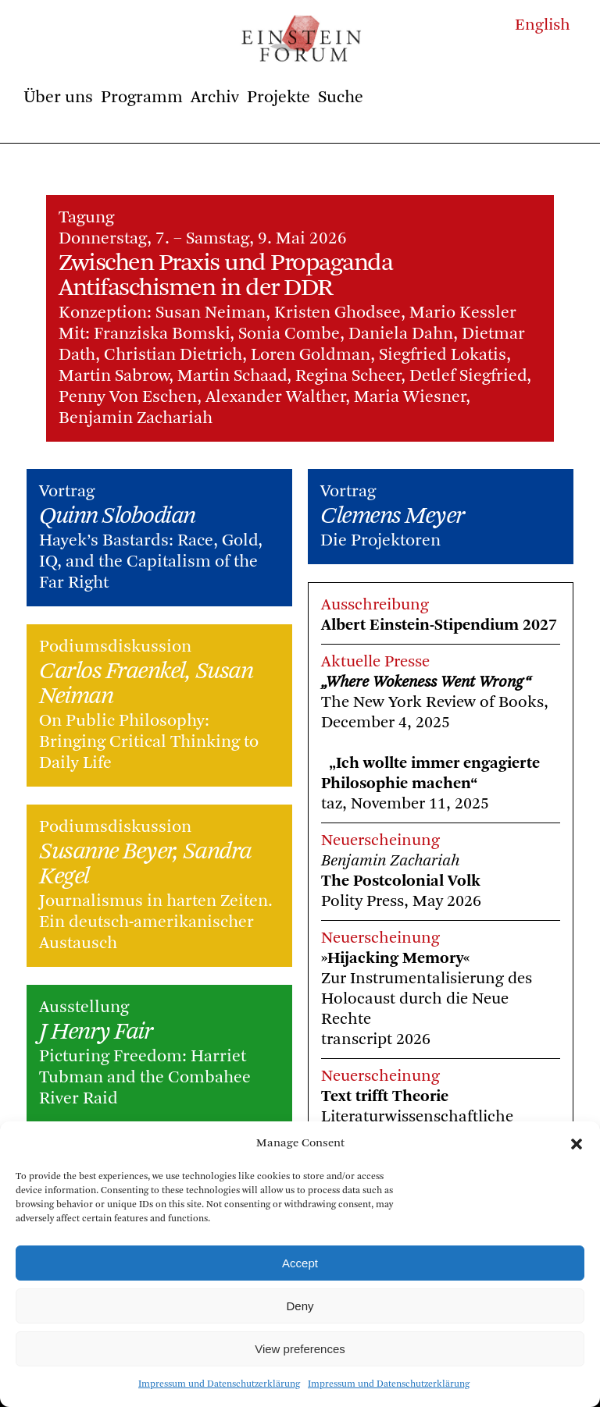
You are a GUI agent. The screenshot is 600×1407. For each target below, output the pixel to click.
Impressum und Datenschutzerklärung (219, 1384)
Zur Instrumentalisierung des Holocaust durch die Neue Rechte (426, 999)
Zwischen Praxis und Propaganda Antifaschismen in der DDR (225, 276)
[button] (576, 1144)
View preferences (300, 1348)
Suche (340, 97)
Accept (300, 1263)
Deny (299, 1306)
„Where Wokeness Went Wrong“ (426, 682)
